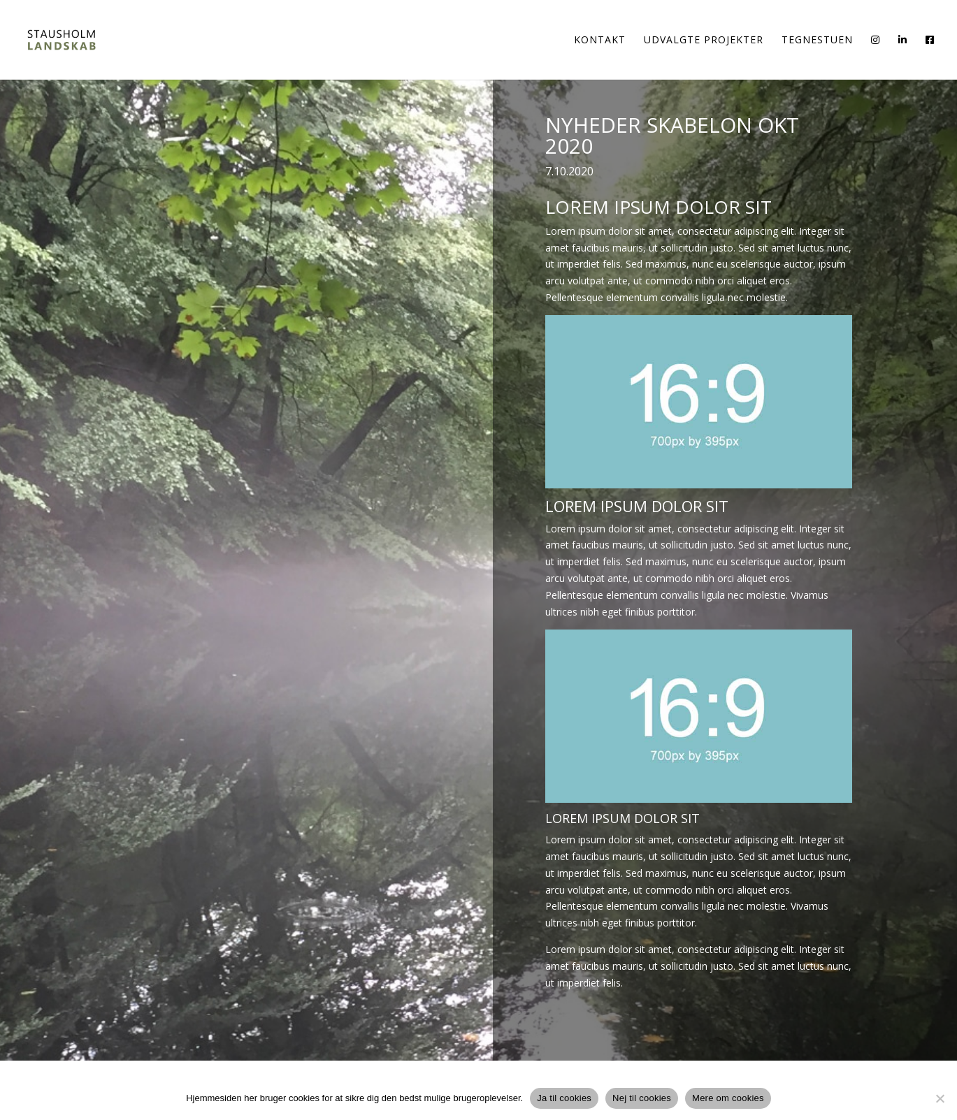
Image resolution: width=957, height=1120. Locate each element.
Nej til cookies (641, 1098)
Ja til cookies (564, 1098)
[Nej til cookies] (940, 1098)
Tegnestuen (817, 40)
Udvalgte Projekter (703, 40)
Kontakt (600, 40)
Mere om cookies (728, 1098)
